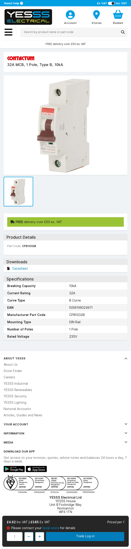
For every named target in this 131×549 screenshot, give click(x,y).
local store (51, 528)
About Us (11, 364)
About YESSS (65, 358)
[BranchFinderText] (96, 17)
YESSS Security (15, 396)
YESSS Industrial (16, 383)
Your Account (65, 424)
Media (65, 442)
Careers (9, 377)
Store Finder (13, 371)
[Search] (122, 32)
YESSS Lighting (15, 402)
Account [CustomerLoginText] (70, 23)
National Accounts (17, 409)
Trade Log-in (85, 536)
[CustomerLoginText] (70, 14)
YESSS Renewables (18, 390)
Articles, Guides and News (23, 415)
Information (65, 433)
